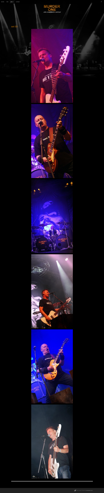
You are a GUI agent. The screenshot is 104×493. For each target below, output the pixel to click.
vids (7, 1)
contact (18, 1)
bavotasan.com (89, 490)
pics (12, 1)
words (2, 1)
